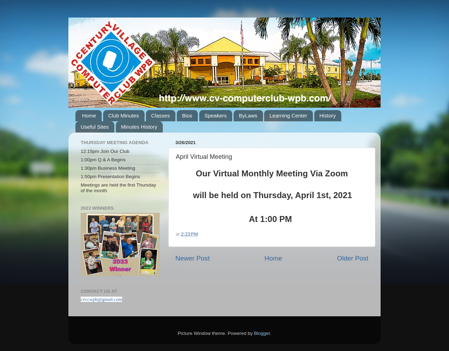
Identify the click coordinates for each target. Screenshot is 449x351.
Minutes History (139, 127)
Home (89, 116)
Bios (187, 116)
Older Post (352, 258)
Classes (160, 116)
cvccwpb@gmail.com (101, 299)
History (328, 116)
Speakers (216, 116)
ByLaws (248, 116)
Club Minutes (123, 116)
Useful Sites (95, 127)
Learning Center (288, 116)
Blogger (262, 333)
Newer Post (192, 258)
